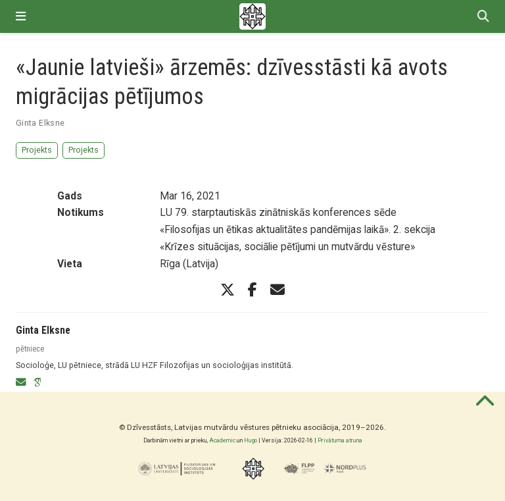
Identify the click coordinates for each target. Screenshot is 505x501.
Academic (222, 440)
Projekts (37, 150)
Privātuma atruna (340, 440)
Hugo (250, 440)
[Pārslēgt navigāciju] (21, 16)
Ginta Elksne (40, 123)
